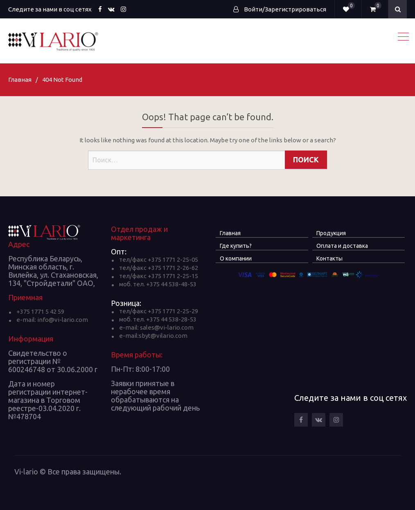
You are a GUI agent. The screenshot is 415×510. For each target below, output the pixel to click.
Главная (230, 233)
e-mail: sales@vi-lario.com (156, 327)
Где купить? (236, 246)
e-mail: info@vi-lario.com (52, 319)
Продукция (331, 233)
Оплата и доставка (342, 246)
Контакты (329, 258)
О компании (236, 258)
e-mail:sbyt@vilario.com (153, 335)
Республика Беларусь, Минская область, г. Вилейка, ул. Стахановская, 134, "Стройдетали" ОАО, (53, 270)
